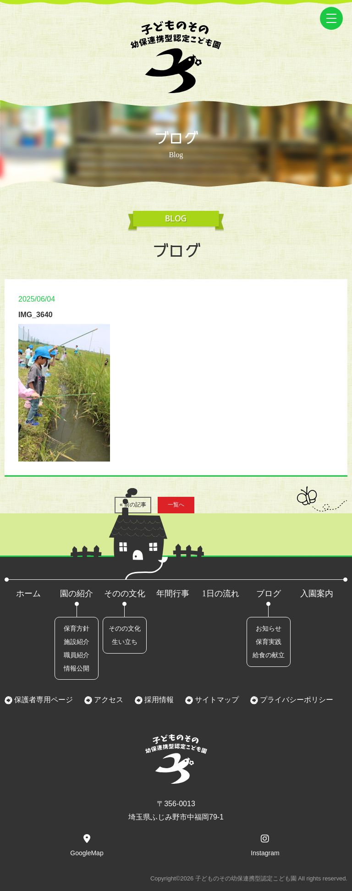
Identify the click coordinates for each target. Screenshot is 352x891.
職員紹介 (76, 655)
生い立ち (125, 641)
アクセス (107, 700)
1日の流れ (220, 593)
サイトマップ (216, 700)
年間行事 (172, 593)
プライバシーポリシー (295, 700)
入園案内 (316, 593)
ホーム (28, 593)
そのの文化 (124, 593)
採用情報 (158, 700)
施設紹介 (76, 641)
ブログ (268, 593)
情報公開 (76, 668)
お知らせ (268, 628)
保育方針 (76, 628)
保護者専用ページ (42, 700)
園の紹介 (76, 593)
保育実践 (268, 641)
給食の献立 (269, 655)
